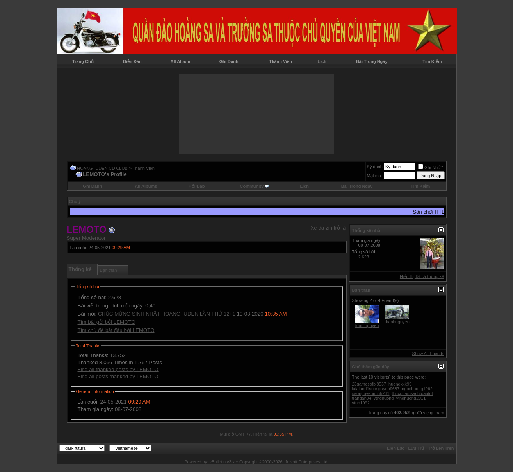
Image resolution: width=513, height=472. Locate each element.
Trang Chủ (83, 61)
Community (254, 186)
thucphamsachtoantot (412, 393)
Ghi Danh (229, 61)
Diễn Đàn (132, 61)
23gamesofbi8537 (369, 384)
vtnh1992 (361, 402)
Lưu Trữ (416, 448)
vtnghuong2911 (411, 398)
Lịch (321, 61)
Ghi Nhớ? (430, 167)
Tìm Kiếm (432, 61)
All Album (180, 61)
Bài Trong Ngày (372, 61)
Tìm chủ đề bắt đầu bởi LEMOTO (116, 330)
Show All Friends (428, 353)
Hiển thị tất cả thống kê (422, 276)
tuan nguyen (367, 325)
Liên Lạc (395, 448)
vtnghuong (384, 398)
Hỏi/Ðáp (197, 186)
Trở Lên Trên (441, 448)
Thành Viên (280, 61)
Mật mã (374, 175)
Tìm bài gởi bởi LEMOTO (106, 322)
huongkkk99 (399, 384)
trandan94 (362, 398)
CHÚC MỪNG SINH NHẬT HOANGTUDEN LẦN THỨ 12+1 (166, 314)
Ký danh (375, 166)
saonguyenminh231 (371, 393)
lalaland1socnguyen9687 (376, 388)
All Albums (146, 186)
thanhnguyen (397, 321)
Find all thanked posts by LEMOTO (118, 369)
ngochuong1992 (417, 388)
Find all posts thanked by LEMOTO (118, 376)
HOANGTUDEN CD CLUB (102, 168)
